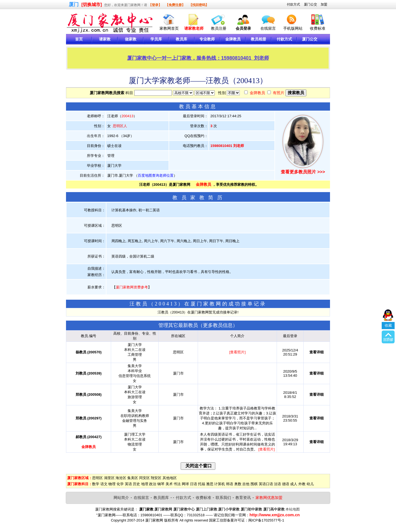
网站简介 (121, 497)
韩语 (229, 484)
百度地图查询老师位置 (156, 175)
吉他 (245, 484)
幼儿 (310, 484)
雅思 (209, 484)
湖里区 (109, 478)
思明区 (97, 478)
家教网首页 (169, 28)
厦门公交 (310, 4)
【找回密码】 (199, 5)
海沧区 (121, 478)
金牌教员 (257, 93)
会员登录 (243, 28)
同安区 (144, 478)
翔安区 (156, 478)
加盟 (324, 4)
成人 (293, 484)
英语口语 (266, 484)
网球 (185, 484)
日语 (193, 484)
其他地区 (170, 478)
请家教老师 (194, 28)
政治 (152, 484)
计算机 (219, 484)
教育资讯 (243, 497)
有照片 (278, 93)
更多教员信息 (218, 325)
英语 (128, 484)
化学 (120, 484)
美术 (169, 484)
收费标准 (317, 28)
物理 (112, 484)
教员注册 (218, 28)
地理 (144, 484)
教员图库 (161, 497)
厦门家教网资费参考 (132, 287)
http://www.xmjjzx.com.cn (274, 514)
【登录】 (155, 5)
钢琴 (160, 484)
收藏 (388, 295)
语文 (104, 484)
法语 (277, 484)
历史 (136, 484)
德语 (285, 484)
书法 (177, 484)
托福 (201, 484)
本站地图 (292, 509)
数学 (95, 484)
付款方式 (293, 4)
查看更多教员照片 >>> (303, 172)
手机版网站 (292, 28)
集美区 (132, 478)
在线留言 (268, 28)
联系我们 (223, 497)
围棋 (254, 484)
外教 (302, 484)
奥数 (237, 484)
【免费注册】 (175, 5)
